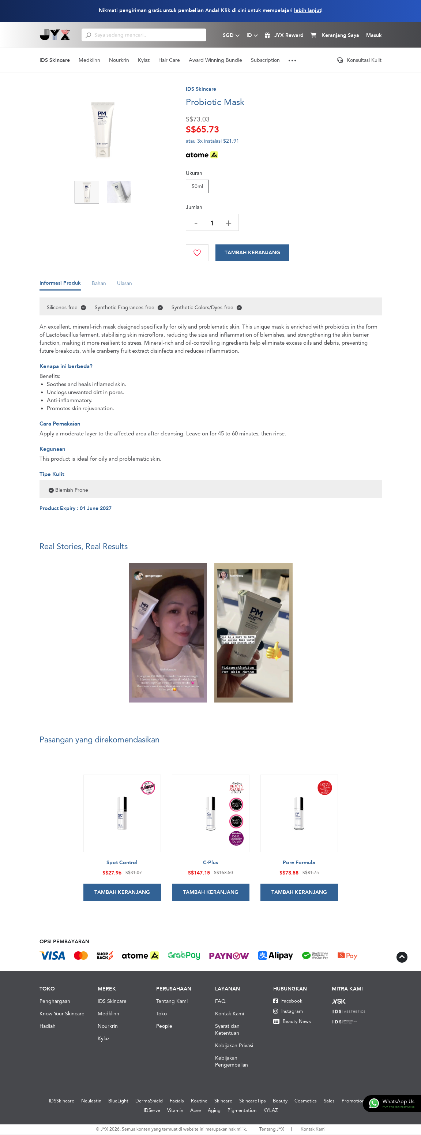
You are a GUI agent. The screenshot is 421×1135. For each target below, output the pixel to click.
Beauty (280, 1102)
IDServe (152, 1111)
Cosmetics (305, 1102)
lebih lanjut (307, 10)
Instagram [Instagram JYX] (288, 1012)
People (164, 1027)
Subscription (265, 60)
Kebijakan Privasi (234, 1046)
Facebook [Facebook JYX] (287, 1002)
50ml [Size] (197, 186)
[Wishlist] (197, 253)
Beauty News (292, 1022)
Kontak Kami (229, 1015)
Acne (195, 1111)
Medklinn (89, 60)
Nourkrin (119, 60)
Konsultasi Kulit (359, 60)
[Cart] (253, 253)
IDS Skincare (55, 60)
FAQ (220, 1002)
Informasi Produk (60, 286)
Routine (199, 1102)
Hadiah (48, 1027)
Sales (329, 1102)
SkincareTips (252, 1102)
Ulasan (124, 286)
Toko (161, 1015)
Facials (177, 1102)
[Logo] (55, 34)
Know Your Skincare (62, 1015)
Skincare (223, 1102)
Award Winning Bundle (215, 60)
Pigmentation (242, 1111)
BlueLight (118, 1102)
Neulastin (91, 1102)
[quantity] (213, 223)
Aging (214, 1111)
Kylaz (144, 60)
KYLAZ (270, 1111)
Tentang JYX (271, 1130)
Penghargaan (55, 1002)
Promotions (354, 1102)
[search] (88, 35)
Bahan (99, 286)
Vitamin (175, 1111)
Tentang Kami (172, 1002)
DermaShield (149, 1102)
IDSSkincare (61, 1102)
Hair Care (169, 60)
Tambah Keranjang (253, 253)
